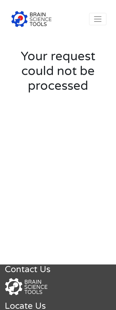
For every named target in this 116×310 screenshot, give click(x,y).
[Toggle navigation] (97, 19)
